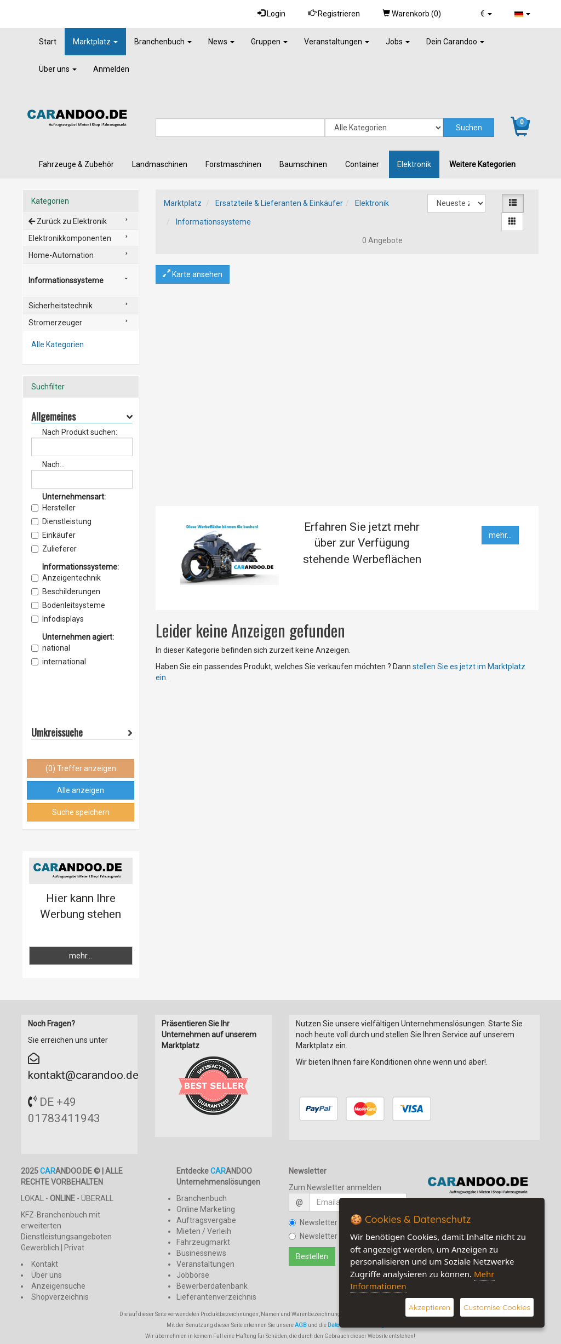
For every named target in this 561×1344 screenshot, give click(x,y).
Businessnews (201, 1253)
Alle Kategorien (57, 344)
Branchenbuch (163, 41)
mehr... (500, 535)
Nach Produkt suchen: (79, 432)
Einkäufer (53, 535)
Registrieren (333, 13)
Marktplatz (95, 41)
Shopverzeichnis (60, 1297)
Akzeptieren (429, 1307)
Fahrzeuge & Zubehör (76, 164)
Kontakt (44, 1264)
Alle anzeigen (80, 790)
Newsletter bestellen (330, 1222)
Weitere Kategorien (482, 164)
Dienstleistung (61, 521)
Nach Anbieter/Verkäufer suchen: (76, 465)
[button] (486, 13)
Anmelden (111, 69)
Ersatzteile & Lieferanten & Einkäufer (279, 203)
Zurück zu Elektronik (67, 221)
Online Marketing (205, 1209)
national (50, 648)
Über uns (58, 69)
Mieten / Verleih (203, 1231)
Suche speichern (81, 812)
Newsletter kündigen (330, 1236)
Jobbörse (192, 1275)
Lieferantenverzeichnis (216, 1297)
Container (362, 164)
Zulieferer (54, 548)
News (221, 41)
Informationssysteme (213, 221)
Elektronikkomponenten (69, 238)
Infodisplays (57, 618)
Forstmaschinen (233, 164)
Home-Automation (61, 255)
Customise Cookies (496, 1307)
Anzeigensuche (58, 1286)
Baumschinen (303, 164)
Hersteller (53, 507)
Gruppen (269, 41)
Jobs (398, 41)
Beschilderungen (65, 591)
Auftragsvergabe (206, 1220)
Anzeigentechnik (66, 577)
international (58, 661)
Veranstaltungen (336, 41)
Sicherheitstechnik (60, 305)
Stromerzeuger (55, 322)
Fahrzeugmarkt (203, 1242)
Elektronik (414, 164)
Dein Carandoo (455, 41)
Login (270, 13)
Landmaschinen (159, 164)
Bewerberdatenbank (212, 1286)
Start (47, 41)
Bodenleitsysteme (68, 605)
